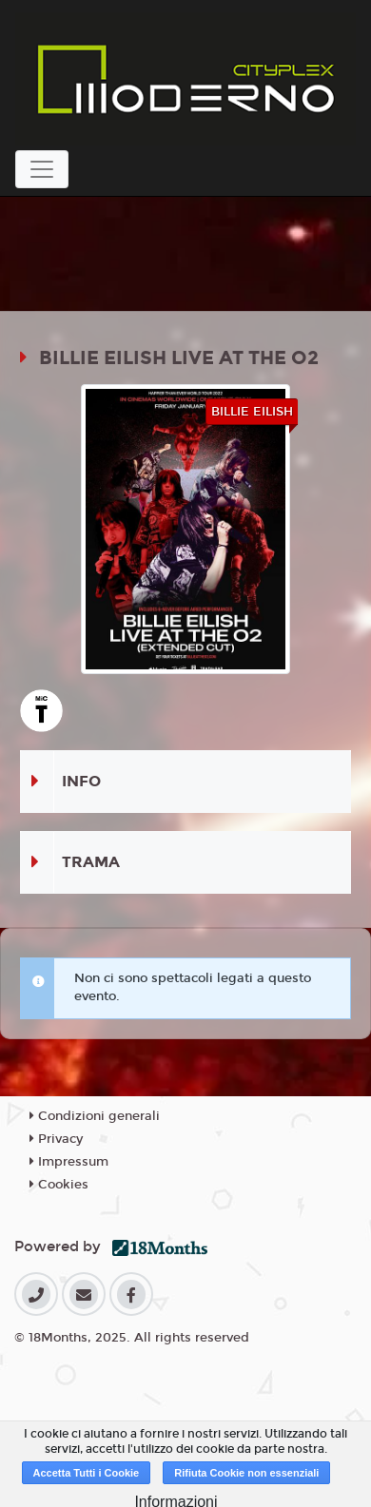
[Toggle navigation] (41, 169)
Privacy (56, 1139)
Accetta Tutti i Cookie (86, 1472)
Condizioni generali (94, 1116)
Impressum (68, 1161)
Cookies (58, 1184)
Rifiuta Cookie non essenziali (246, 1472)
